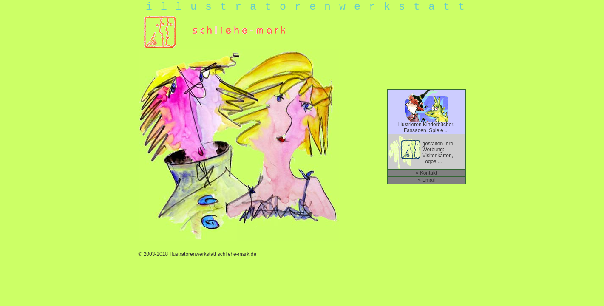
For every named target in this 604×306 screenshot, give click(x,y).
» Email (426, 180)
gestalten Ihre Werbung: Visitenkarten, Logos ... (438, 152)
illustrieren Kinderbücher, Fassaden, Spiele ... (426, 125)
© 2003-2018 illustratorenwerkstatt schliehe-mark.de (198, 254)
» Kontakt (426, 173)
